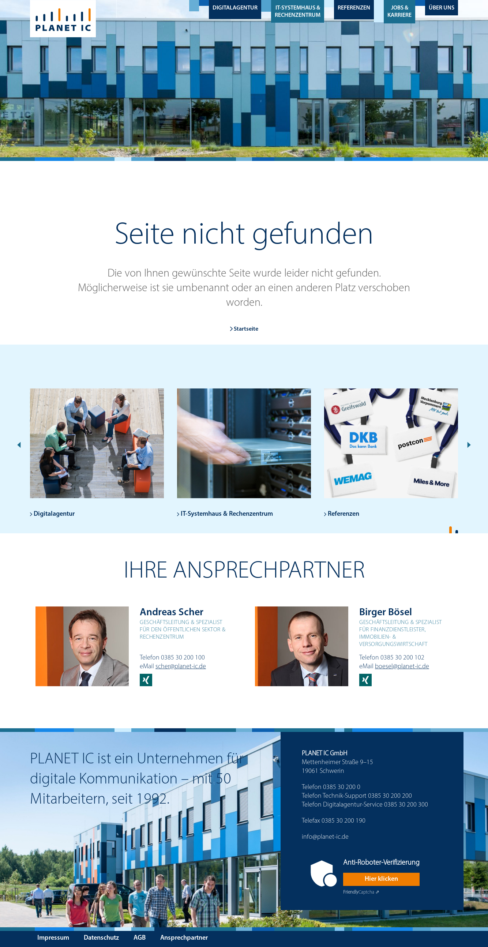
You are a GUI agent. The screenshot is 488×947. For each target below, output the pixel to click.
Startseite (244, 329)
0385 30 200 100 (183, 657)
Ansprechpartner (184, 938)
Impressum (53, 938)
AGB (140, 938)
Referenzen (354, 8)
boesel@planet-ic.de (402, 666)
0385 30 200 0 (341, 787)
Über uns (441, 8)
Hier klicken (381, 879)
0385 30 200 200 (390, 796)
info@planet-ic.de (325, 837)
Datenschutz (101, 938)
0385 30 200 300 (406, 804)
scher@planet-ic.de (180, 666)
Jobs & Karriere (399, 11)
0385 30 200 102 (402, 657)
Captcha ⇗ (361, 892)
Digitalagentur (235, 8)
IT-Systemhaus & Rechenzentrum (297, 11)
